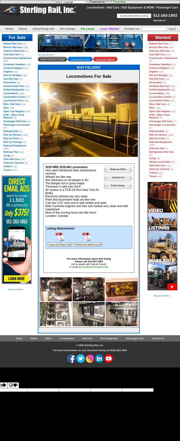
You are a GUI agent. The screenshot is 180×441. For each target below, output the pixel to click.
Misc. (9, 107)
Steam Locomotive (162, 161)
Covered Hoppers (16, 68)
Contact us (132, 28)
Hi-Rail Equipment (16, 89)
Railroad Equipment (14, 147)
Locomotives (96, 7)
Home (9, 28)
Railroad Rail (12, 131)
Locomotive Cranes (16, 96)
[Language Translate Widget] (71, 2)
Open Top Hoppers (16, 111)
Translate (116, 1)
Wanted (163, 37)
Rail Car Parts (13, 138)
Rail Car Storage (14, 142)
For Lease (88, 28)
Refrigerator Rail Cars (161, 153)
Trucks (10, 170)
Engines (10, 71)
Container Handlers (17, 64)
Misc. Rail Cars (14, 104)
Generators (11, 82)
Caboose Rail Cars (16, 50)
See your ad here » (16, 289)
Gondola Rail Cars (16, 86)
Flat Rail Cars (13, 78)
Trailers (10, 166)
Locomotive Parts (16, 100)
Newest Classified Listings (53, 60)
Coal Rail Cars (13, 54)
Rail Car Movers (15, 134)
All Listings (67, 28)
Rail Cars (113, 7)
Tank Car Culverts (15, 162)
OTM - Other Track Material (13, 116)
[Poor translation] (13, 385)
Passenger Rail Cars (17, 121)
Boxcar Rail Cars (15, 47)
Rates (48, 338)
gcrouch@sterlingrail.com (93, 267)
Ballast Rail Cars (14, 43)
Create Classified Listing (134, 15)
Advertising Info (44, 28)
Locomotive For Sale (80, 60)
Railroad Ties (13, 152)
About (23, 28)
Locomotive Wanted (105, 60)
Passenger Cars (167, 7)
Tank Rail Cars (14, 159)
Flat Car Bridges (15, 75)
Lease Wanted (109, 28)
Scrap (8, 155)
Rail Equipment (109, 338)
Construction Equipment (17, 59)
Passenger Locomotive (16, 126)
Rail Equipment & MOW (138, 7)
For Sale (17, 37)
